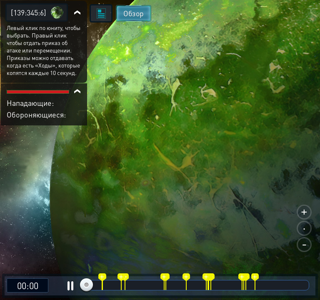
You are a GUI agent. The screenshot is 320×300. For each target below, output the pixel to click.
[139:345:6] (28, 12)
